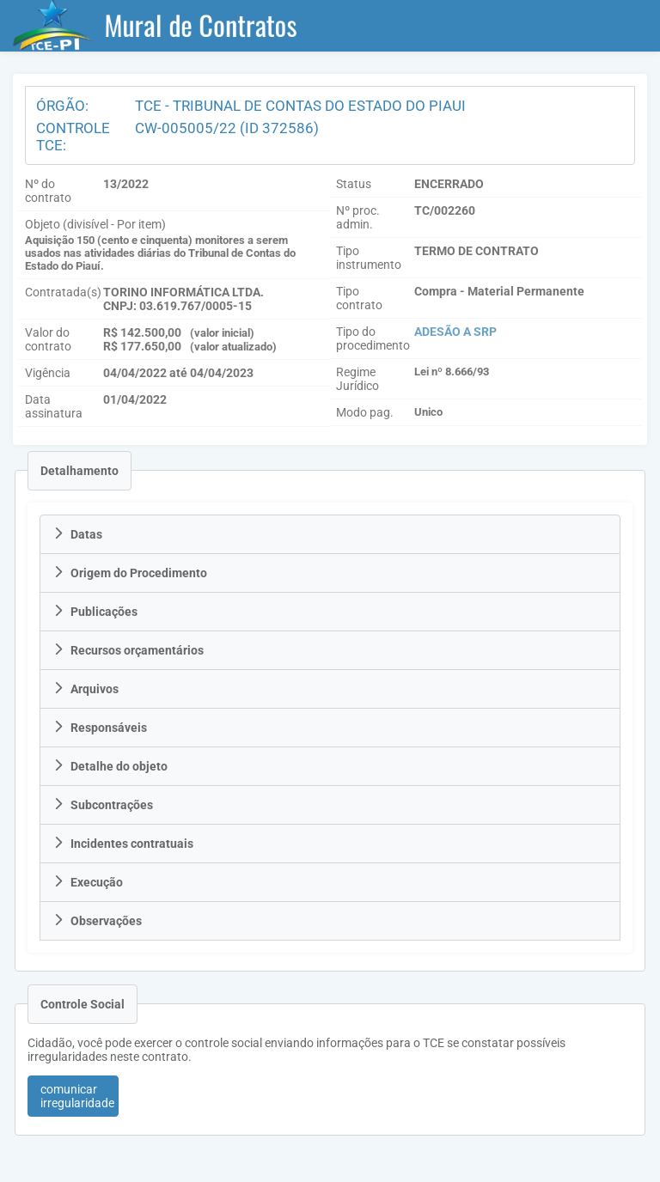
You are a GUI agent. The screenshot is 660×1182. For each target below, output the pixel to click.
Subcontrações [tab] (102, 805)
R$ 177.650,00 (142, 346)
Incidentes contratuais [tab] (122, 843)
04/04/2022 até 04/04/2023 (178, 373)
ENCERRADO (449, 184)
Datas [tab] (77, 534)
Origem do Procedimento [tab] (129, 573)
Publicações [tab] (95, 611)
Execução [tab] (87, 882)
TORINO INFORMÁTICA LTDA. (183, 292)
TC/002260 (444, 210)
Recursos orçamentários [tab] (128, 650)
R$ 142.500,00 (142, 332)
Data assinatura (53, 406)
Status (353, 184)
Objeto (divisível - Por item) (95, 224)
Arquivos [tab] (85, 689)
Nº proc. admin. (358, 217)
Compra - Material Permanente (499, 291)
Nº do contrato (48, 190)
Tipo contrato (359, 298)
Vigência (47, 373)
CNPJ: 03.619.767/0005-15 (177, 306)
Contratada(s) (63, 292)
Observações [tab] (97, 921)
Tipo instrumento (368, 257)
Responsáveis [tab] (99, 727)
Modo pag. (365, 412)
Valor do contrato (48, 339)
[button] (73, 1096)
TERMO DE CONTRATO (476, 251)
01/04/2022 (135, 399)
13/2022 (126, 184)
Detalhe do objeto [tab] (110, 766)
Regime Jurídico (357, 379)
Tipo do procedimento (373, 338)
